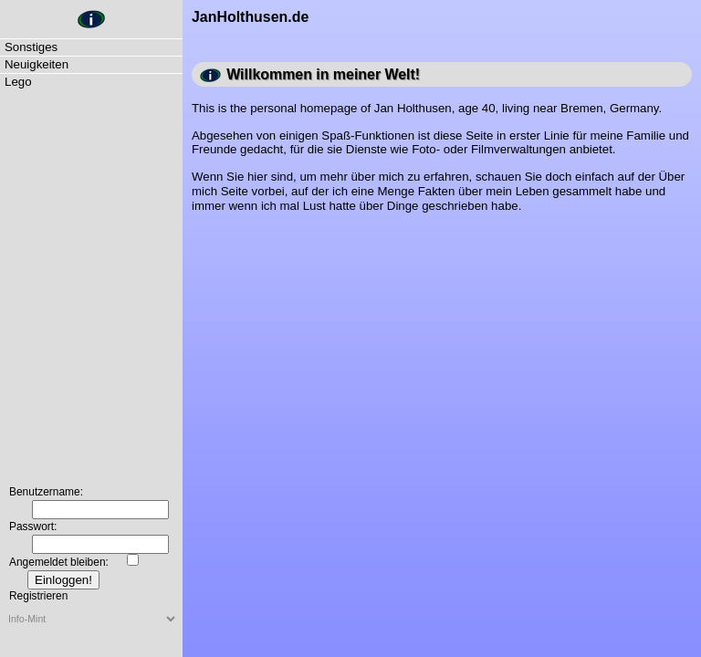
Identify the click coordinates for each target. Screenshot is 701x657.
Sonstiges (31, 47)
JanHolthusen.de (3, 18)
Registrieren (38, 595)
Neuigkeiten (36, 64)
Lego (18, 82)
